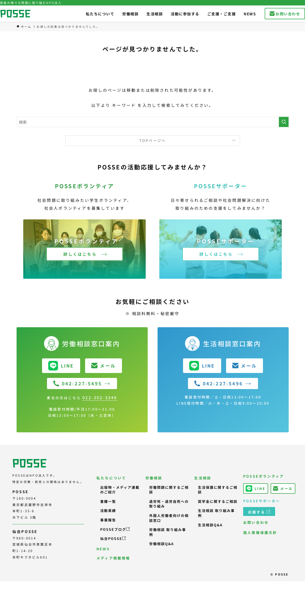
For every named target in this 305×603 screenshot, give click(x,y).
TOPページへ (152, 140)
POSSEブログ (115, 529)
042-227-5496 (218, 383)
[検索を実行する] (284, 122)
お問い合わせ (256, 522)
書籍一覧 (108, 501)
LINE (256, 488)
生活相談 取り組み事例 (216, 513)
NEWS (103, 548)
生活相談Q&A (210, 524)
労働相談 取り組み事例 (167, 532)
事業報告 (108, 519)
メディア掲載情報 (113, 558)
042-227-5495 (77, 383)
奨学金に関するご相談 (217, 501)
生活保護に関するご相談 (217, 490)
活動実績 (108, 510)
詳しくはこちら (79, 254)
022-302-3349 (99, 397)
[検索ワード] (153, 122)
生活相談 (202, 477)
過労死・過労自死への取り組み (169, 504)
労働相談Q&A (161, 543)
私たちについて (111, 477)
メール (283, 488)
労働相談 (154, 477)
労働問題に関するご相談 (169, 490)
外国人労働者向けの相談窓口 (169, 518)
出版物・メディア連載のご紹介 (120, 490)
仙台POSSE (113, 538)
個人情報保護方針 (260, 532)
